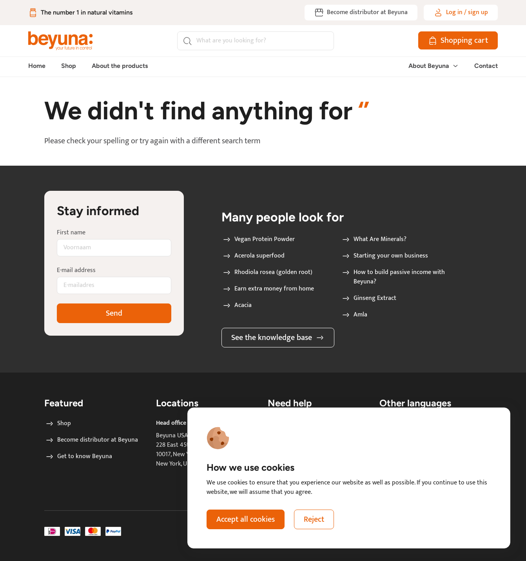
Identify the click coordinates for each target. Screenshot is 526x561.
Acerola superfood (253, 256)
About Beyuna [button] (433, 65)
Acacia (237, 305)
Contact (486, 65)
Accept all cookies (245, 519)
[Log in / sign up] (461, 12)
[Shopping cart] (458, 40)
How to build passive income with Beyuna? (393, 277)
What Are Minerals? (373, 239)
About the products (120, 65)
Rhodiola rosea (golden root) (267, 272)
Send (114, 313)
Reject (314, 519)
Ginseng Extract (368, 298)
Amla (354, 315)
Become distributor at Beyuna (91, 440)
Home (36, 65)
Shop (68, 65)
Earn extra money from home (268, 289)
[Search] (255, 40)
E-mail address (76, 270)
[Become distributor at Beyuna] (361, 12)
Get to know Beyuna (78, 456)
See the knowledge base (278, 337)
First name (71, 233)
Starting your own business (384, 256)
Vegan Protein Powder (258, 239)
